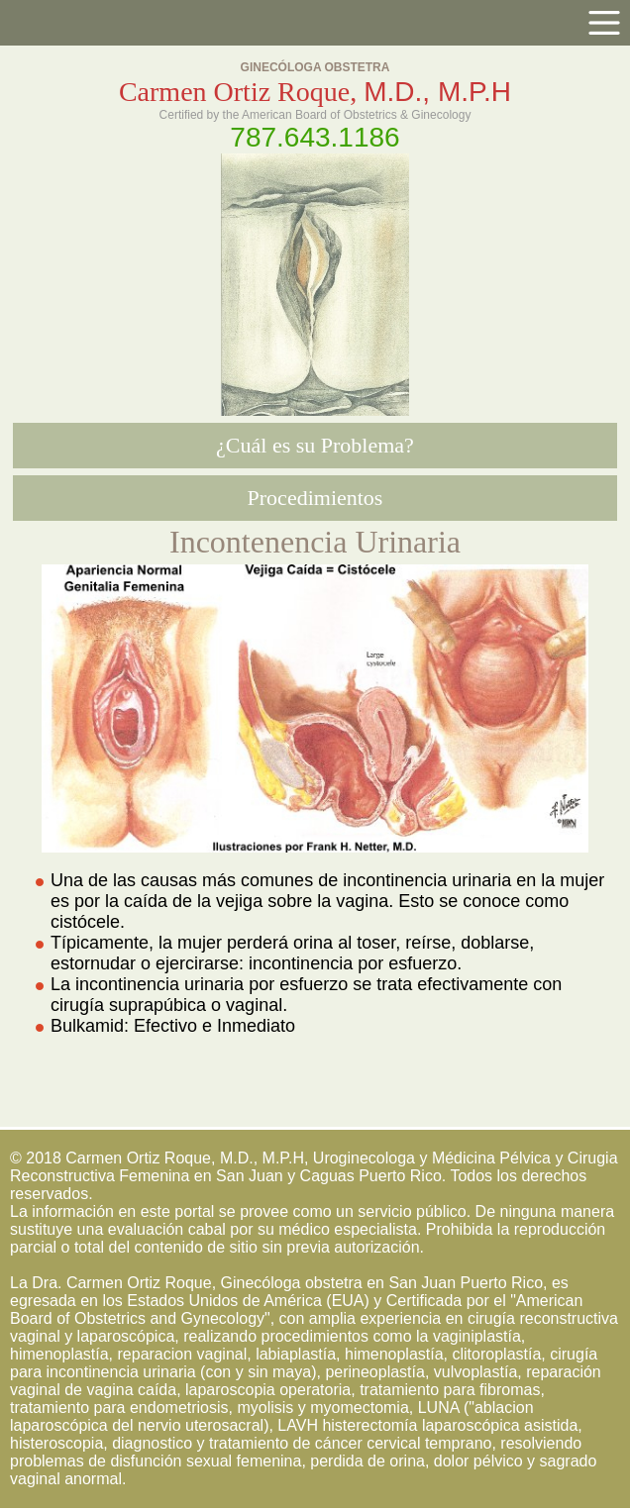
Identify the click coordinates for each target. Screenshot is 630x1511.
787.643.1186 (314, 137)
